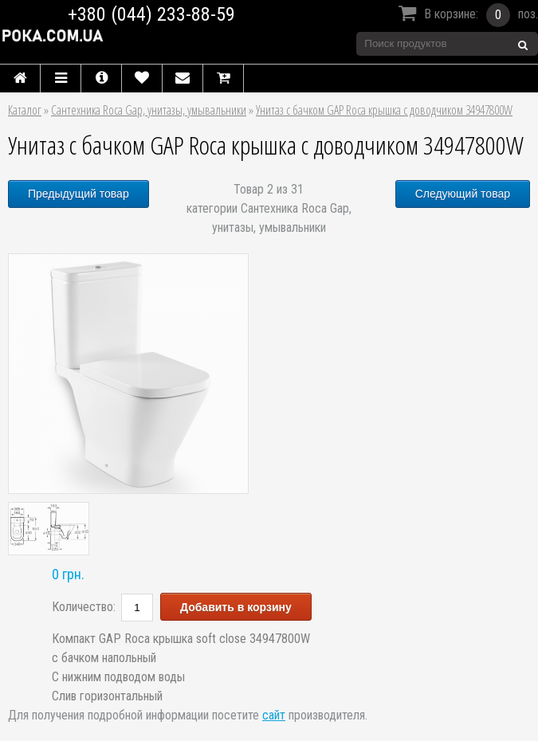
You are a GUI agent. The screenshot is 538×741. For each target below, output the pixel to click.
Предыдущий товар (78, 193)
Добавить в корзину (236, 607)
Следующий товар (462, 193)
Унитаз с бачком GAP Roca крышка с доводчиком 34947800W (384, 110)
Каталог (24, 110)
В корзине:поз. (466, 15)
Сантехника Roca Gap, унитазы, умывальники (148, 110)
